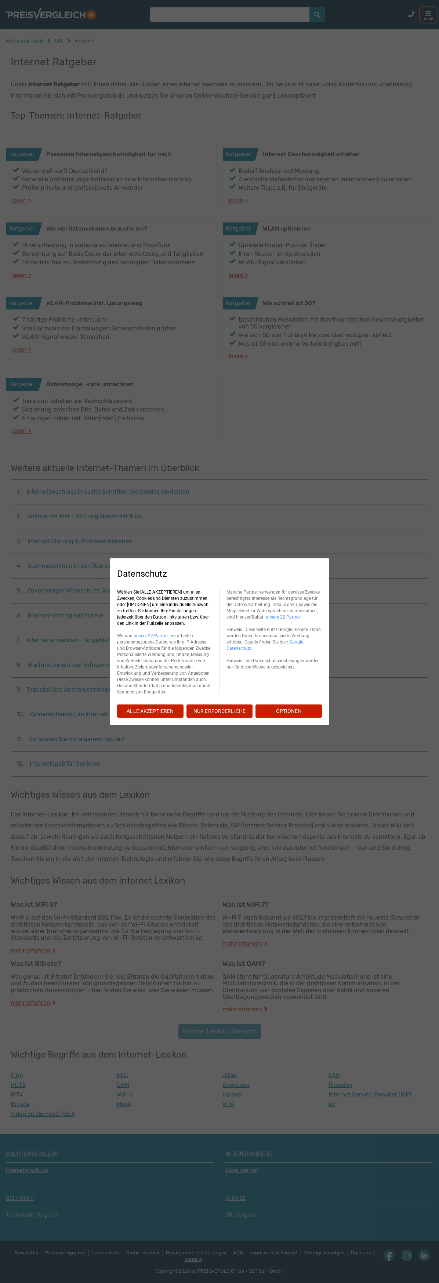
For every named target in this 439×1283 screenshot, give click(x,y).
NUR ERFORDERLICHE (219, 711)
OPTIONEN (289, 711)
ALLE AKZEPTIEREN (150, 711)
